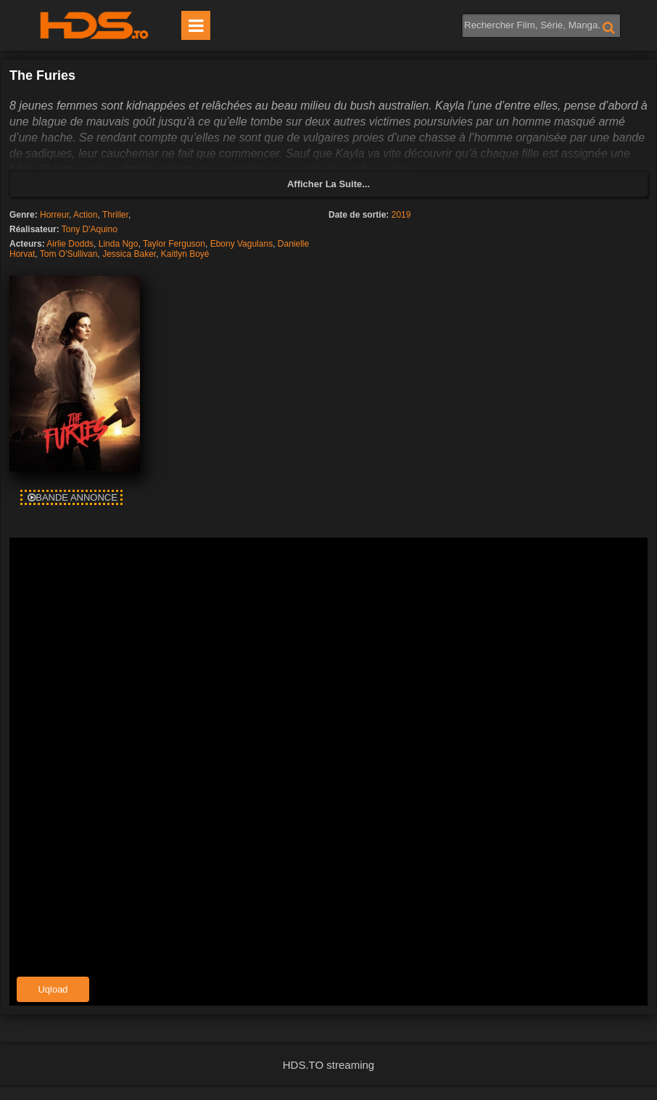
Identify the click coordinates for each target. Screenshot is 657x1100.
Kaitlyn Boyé (185, 254)
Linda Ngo (119, 244)
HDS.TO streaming (328, 1065)
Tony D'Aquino (89, 229)
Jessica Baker (129, 254)
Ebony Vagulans (241, 244)
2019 (401, 215)
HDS (94, 25)
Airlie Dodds (70, 244)
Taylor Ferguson (174, 244)
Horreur (54, 215)
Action (85, 215)
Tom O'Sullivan (69, 254)
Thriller (115, 215)
